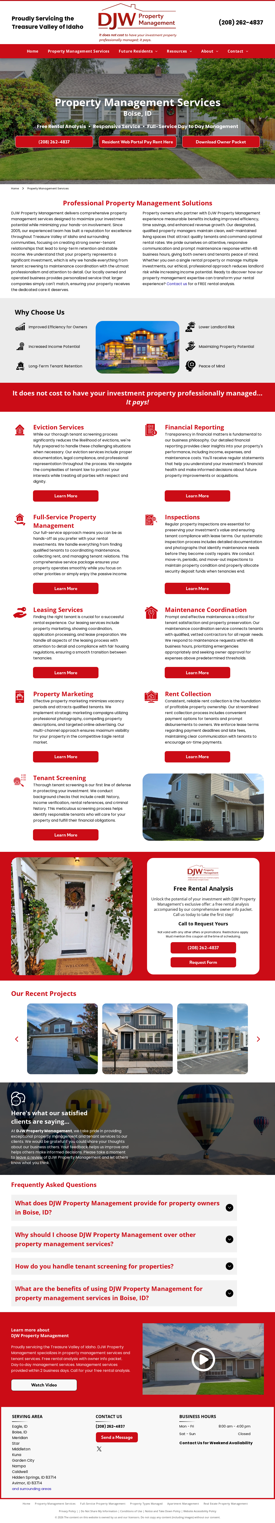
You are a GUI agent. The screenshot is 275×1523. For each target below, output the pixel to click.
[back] (16, 1038)
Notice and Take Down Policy (163, 1511)
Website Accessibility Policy (199, 1511)
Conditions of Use (131, 1511)
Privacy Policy (67, 1511)
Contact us (177, 284)
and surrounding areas (31, 1488)
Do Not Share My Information (99, 1511)
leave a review (29, 1157)
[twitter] (99, 1449)
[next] (258, 1038)
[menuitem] (32, 51)
